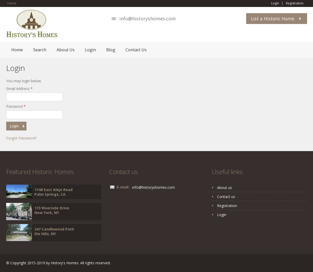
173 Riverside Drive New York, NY (51, 210)
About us (224, 187)
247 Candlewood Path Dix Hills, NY (54, 231)
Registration (294, 3)
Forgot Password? (21, 138)
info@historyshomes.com (147, 18)
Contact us (226, 196)
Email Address (19, 88)
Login (275, 3)
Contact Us (136, 50)
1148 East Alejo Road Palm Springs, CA (53, 192)
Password (16, 106)
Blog (110, 50)
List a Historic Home (272, 18)
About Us (66, 50)
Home (11, 3)
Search (39, 50)
